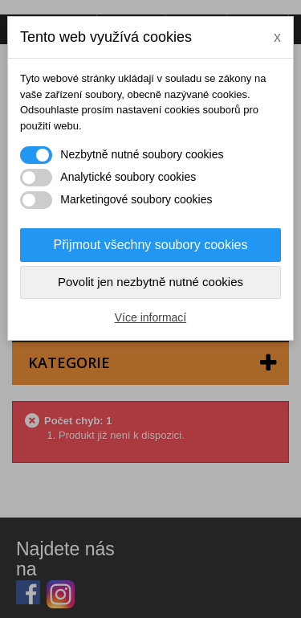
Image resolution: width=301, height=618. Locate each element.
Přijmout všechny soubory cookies (151, 245)
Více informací (150, 317)
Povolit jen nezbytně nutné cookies (150, 282)
